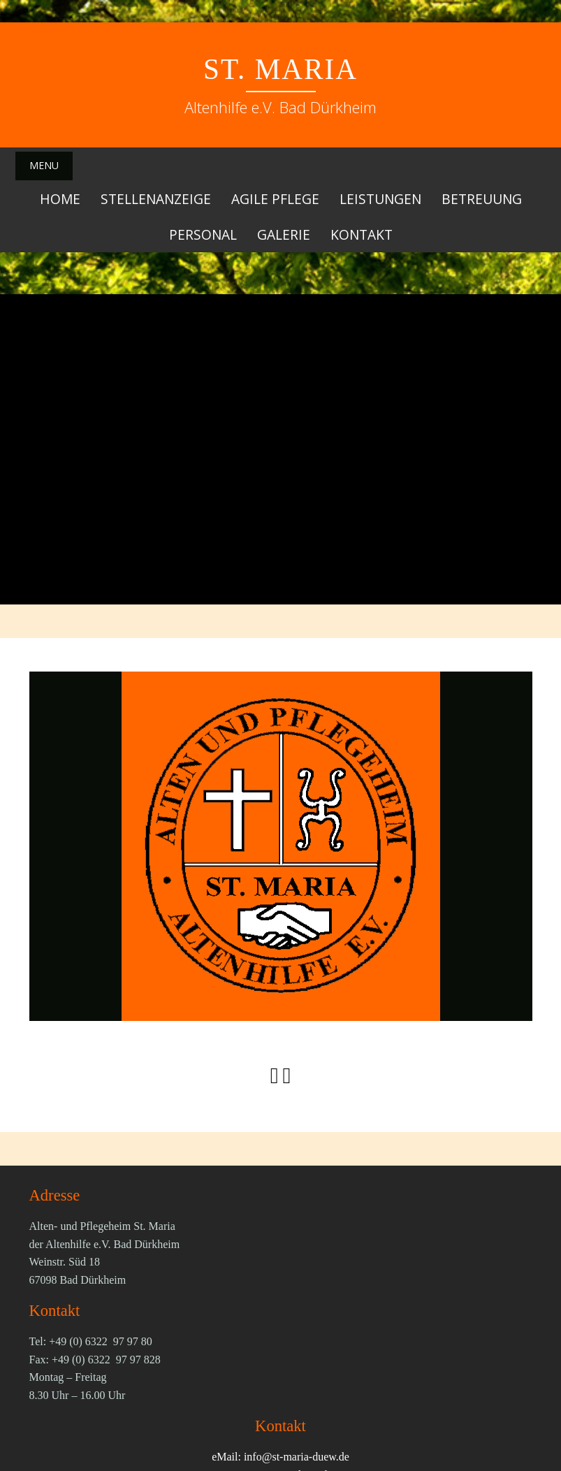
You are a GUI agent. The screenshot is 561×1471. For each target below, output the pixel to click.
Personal (203, 233)
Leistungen (380, 198)
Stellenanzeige (156, 198)
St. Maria (280, 69)
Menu (44, 165)
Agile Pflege (275, 198)
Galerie (283, 233)
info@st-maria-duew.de (296, 1456)
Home (60, 198)
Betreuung (482, 198)
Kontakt (361, 233)
